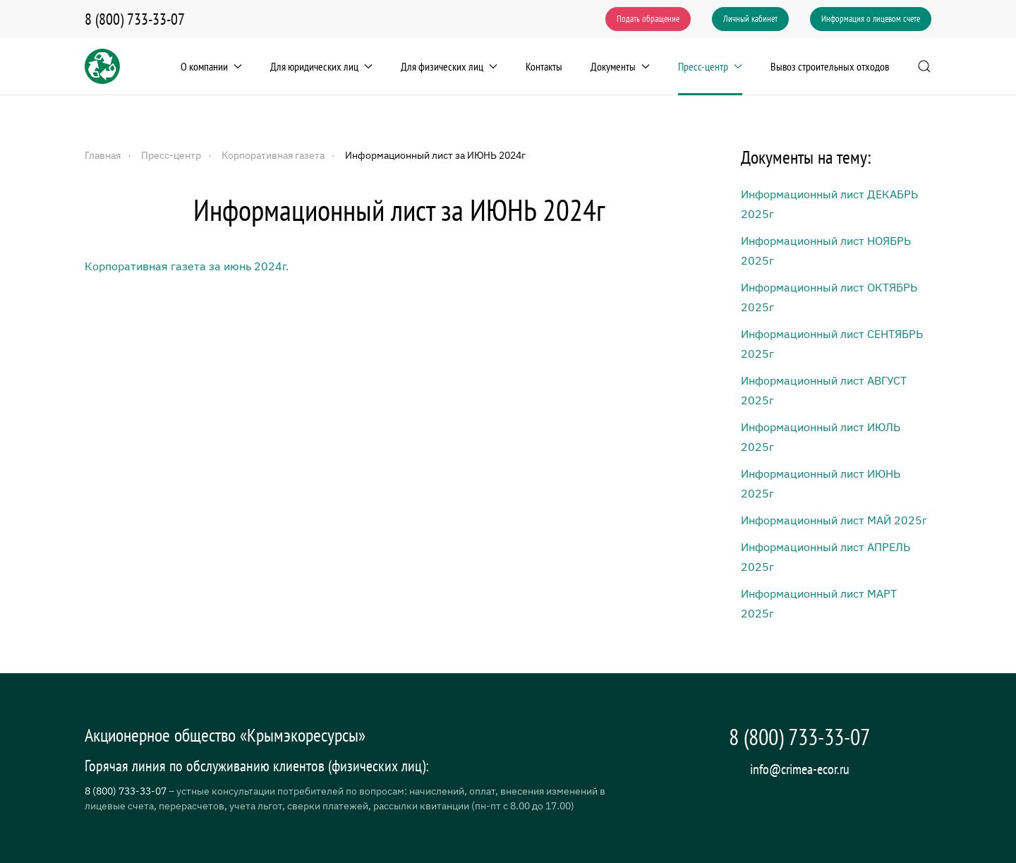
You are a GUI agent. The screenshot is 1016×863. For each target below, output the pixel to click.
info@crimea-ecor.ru (799, 769)
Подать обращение (648, 19)
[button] (924, 66)
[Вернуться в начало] (102, 66)
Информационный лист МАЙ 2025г (834, 520)
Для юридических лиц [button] (321, 66)
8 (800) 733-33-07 (135, 19)
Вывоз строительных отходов (829, 66)
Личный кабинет (750, 19)
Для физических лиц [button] (449, 66)
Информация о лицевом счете (870, 19)
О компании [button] (211, 66)
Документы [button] (620, 66)
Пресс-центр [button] (710, 66)
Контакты (544, 66)
